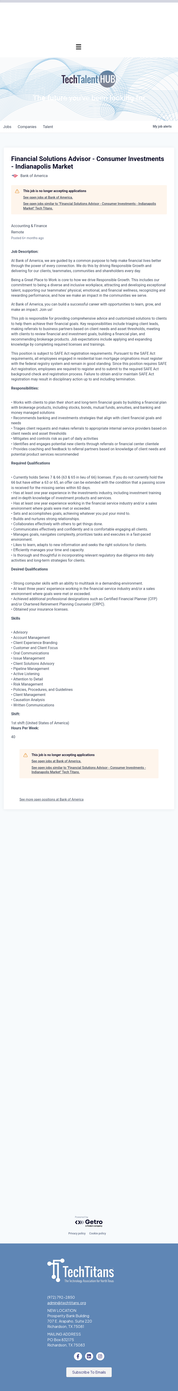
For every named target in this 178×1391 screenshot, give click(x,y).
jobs (8, 511)
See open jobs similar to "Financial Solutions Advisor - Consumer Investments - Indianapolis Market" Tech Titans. (89, 590)
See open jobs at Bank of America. (48, 582)
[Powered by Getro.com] (89, 1221)
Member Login (69, 120)
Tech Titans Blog (66, 421)
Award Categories (65, 255)
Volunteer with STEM (63, 348)
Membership (70, 57)
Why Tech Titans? (66, 67)
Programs (73, 182)
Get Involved (70, 224)
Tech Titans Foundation (61, 359)
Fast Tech (72, 286)
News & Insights (67, 431)
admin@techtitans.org (66, 1302)
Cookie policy (97, 1233)
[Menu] (78, 47)
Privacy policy (77, 1233)
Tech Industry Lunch (64, 151)
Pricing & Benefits (66, 78)
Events (75, 130)
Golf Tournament (66, 172)
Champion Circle (67, 99)
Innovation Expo (67, 161)
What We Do (70, 379)
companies (28, 511)
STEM (76, 327)
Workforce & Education (61, 296)
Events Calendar (67, 140)
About (75, 369)
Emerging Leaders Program (58, 317)
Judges (75, 265)
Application (71, 88)
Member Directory (65, 109)
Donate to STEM (66, 338)
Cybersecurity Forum (63, 213)
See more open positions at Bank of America (51, 1184)
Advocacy (72, 192)
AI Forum (73, 203)
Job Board (72, 307)
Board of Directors (65, 400)
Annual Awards (68, 234)
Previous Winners (66, 276)
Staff (76, 411)
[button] (89, 1372)
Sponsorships (69, 390)
